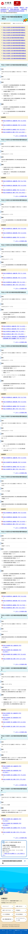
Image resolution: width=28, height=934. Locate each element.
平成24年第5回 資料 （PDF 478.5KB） (14, 334)
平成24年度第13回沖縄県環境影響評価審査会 (14, 58)
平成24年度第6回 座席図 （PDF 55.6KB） (15, 406)
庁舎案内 (18, 910)
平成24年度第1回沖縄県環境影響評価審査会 (14, 27)
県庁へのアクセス (7, 910)
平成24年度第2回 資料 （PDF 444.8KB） (14, 192)
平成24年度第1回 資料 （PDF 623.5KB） (14, 132)
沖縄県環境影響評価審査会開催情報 (16, 10)
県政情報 (16, 7)
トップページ (9, 7)
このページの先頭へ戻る (21, 135)
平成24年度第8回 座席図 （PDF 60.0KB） (15, 521)
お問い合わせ (19, 906)
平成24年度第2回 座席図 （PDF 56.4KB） (15, 189)
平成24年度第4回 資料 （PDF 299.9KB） (14, 284)
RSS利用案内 (19, 914)
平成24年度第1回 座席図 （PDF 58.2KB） (14, 129)
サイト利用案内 (6, 914)
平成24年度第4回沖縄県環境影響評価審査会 (14, 35)
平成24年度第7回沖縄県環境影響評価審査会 (14, 42)
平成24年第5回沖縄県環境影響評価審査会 (13, 37)
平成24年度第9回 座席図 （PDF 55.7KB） (15, 605)
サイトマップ (6, 906)
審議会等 (22, 7)
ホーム (3, 930)
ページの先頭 (24, 930)
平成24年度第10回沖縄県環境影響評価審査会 (14, 50)
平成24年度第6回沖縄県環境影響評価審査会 (14, 40)
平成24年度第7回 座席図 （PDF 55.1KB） (14, 466)
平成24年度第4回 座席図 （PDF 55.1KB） (14, 282)
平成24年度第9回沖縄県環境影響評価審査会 (14, 48)
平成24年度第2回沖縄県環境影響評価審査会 (14, 30)
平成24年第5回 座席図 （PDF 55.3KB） (14, 331)
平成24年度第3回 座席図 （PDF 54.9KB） (15, 237)
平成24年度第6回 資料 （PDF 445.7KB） (14, 408)
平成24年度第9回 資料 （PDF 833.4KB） (14, 607)
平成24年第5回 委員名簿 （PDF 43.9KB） (15, 328)
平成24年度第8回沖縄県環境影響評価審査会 (14, 45)
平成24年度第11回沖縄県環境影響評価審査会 (14, 53)
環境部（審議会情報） (14, 9)
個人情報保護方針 (7, 919)
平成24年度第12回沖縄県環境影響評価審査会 (14, 55)
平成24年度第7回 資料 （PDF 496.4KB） (14, 469)
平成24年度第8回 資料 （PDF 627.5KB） (14, 524)
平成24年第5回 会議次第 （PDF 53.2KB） (15, 326)
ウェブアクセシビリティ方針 (20, 919)
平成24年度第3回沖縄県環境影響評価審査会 (14, 32)
